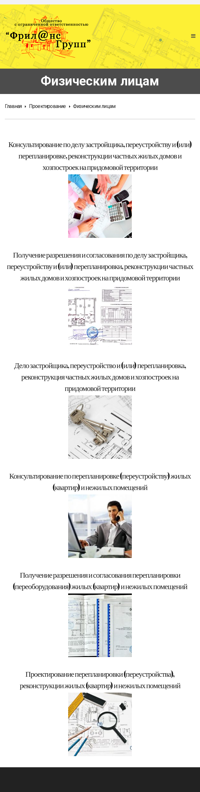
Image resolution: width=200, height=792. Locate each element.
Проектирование (47, 106)
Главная (13, 106)
